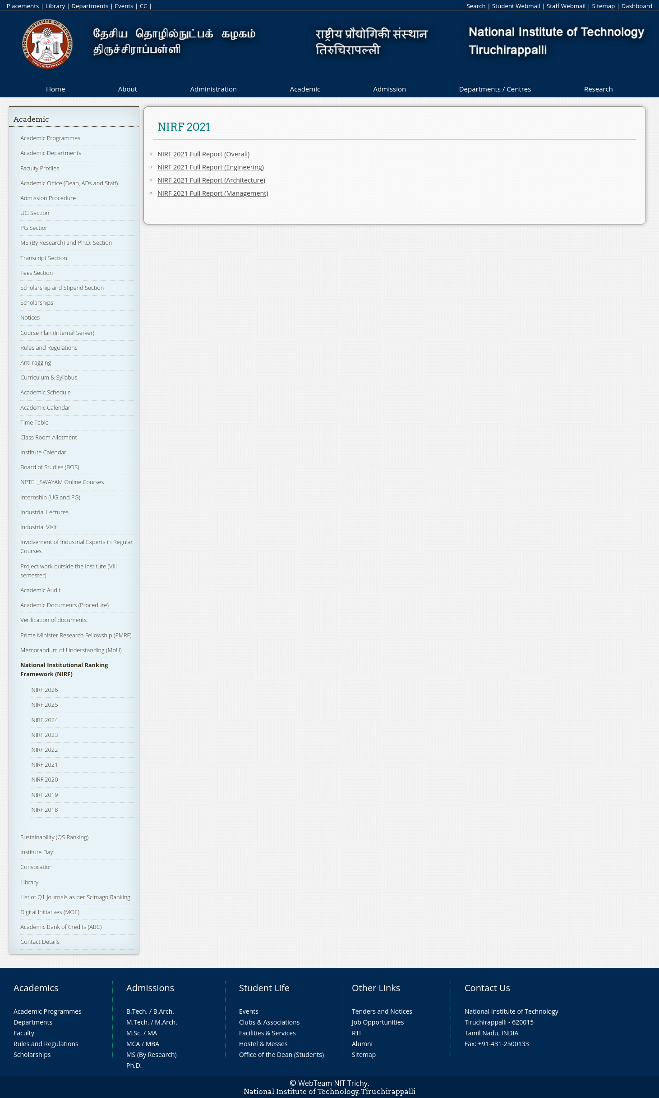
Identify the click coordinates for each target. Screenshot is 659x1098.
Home (55, 88)
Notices (30, 317)
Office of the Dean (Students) (281, 1054)
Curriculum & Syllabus (48, 377)
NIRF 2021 (44, 764)
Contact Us (487, 988)
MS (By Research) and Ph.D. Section (66, 242)
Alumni (362, 1043)
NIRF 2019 (44, 795)
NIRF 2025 (44, 704)
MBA (153, 1043)
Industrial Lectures (44, 512)
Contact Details (40, 942)
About (127, 88)
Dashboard (637, 6)
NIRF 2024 (44, 720)
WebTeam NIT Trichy (333, 1083)
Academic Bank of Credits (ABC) (60, 927)
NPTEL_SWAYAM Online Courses (62, 482)
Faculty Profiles (39, 168)
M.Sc (133, 1033)
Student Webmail (516, 6)
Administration (213, 88)
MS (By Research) (151, 1054)
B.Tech (136, 1011)
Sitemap (603, 6)
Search (476, 6)
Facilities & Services (267, 1033)
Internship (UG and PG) (50, 497)
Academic (305, 88)
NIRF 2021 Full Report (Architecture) (211, 180)
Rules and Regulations (48, 347)
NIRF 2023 (44, 735)
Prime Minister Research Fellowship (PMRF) (75, 635)
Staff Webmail (566, 6)
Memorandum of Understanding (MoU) (70, 650)
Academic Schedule (45, 392)
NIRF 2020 (44, 779)
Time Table (34, 422)
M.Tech (136, 1022)
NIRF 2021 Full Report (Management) (212, 193)
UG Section (34, 213)
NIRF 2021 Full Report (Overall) (203, 154)
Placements (23, 6)
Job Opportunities (378, 1022)
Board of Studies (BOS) (49, 467)
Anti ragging (35, 362)
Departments (89, 6)
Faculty (24, 1033)
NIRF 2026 (44, 690)
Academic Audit (40, 590)
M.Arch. (166, 1022)
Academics (36, 988)
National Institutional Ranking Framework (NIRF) (64, 669)
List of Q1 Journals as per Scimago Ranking (75, 897)
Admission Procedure (48, 198)
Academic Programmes (50, 138)
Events (124, 6)
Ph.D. (134, 1065)
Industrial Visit (38, 527)
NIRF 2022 (44, 750)
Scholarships (36, 302)
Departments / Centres (495, 88)
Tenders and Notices (382, 1011)
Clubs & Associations (269, 1022)
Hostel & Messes (263, 1043)
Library (55, 6)
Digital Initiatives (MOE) (49, 912)
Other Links (376, 988)
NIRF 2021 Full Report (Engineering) (210, 167)
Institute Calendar (43, 452)
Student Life (264, 988)
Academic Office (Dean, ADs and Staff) (69, 183)
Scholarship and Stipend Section (62, 288)
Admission (389, 88)
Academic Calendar (45, 407)
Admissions (150, 988)
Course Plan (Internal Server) (57, 333)
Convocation (36, 867)
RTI (356, 1033)
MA (152, 1033)
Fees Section (36, 273)
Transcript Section (43, 258)
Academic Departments (50, 153)
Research (598, 88)
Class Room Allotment (48, 437)
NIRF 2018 (44, 809)
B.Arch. (163, 1011)
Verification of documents (53, 620)
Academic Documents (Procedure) (64, 605)
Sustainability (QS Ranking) (54, 837)
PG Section (34, 228)
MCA (133, 1043)
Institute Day (36, 852)
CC (143, 6)
